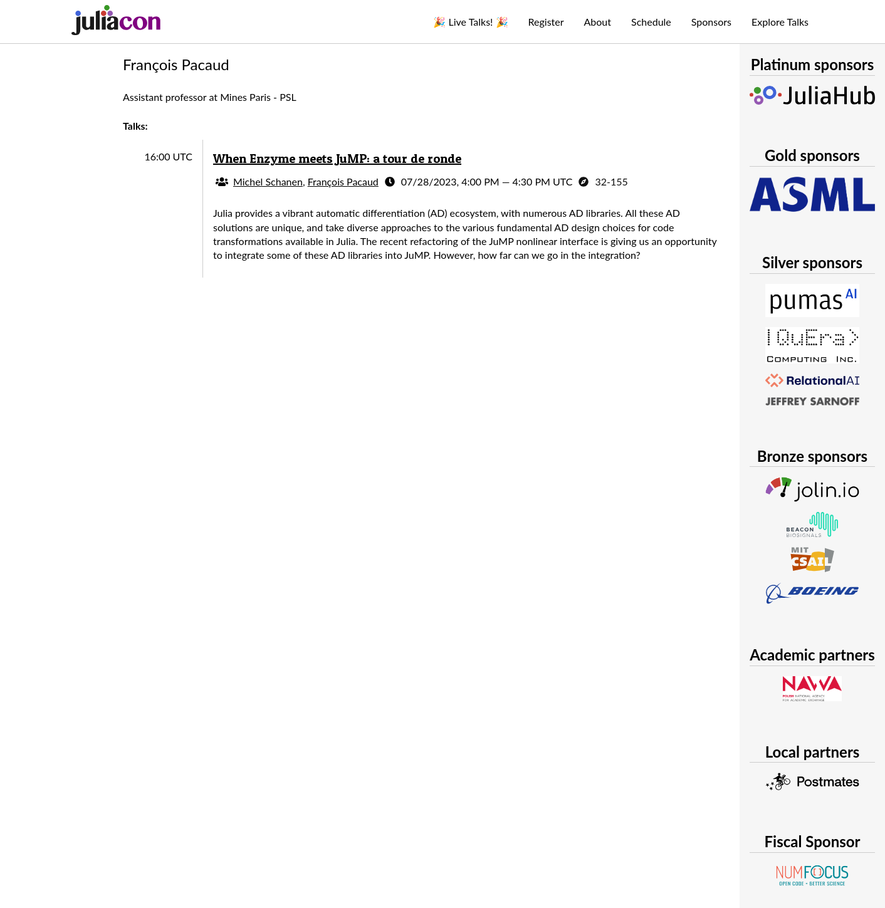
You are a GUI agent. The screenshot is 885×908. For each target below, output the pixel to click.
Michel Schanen (268, 181)
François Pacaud (343, 181)
